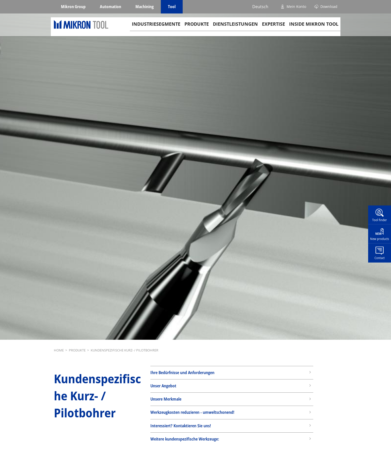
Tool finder (379, 219)
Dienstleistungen (235, 28)
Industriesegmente (156, 28)
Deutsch (260, 6)
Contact (379, 258)
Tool (172, 6)
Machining (144, 6)
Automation (110, 6)
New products (379, 238)
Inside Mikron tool (313, 28)
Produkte (196, 28)
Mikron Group (73, 6)
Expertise (273, 28)
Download (328, 6)
